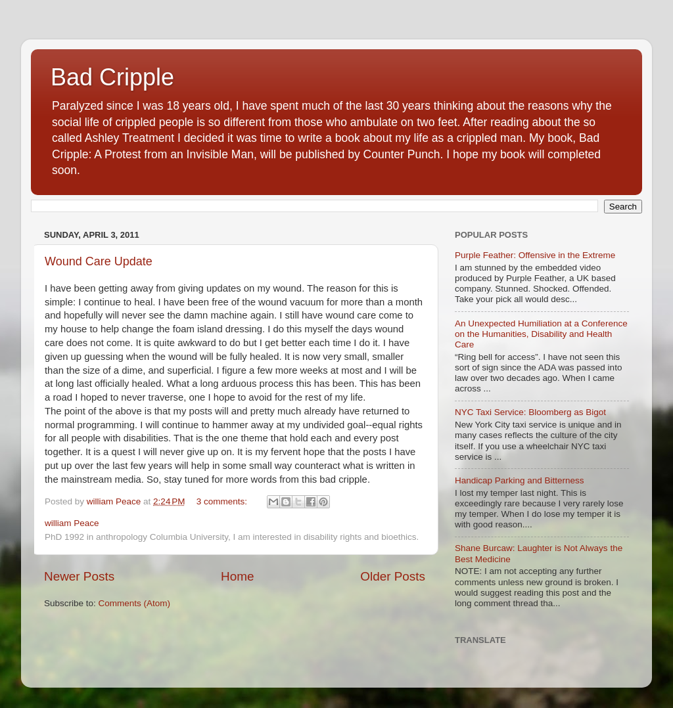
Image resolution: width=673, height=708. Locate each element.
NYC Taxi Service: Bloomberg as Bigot (530, 412)
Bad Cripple (112, 77)
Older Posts (392, 576)
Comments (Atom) (135, 603)
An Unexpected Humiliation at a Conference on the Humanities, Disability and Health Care (541, 334)
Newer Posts (79, 576)
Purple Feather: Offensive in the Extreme (535, 255)
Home (237, 576)
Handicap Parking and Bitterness (519, 480)
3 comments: (223, 501)
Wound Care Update (98, 261)
